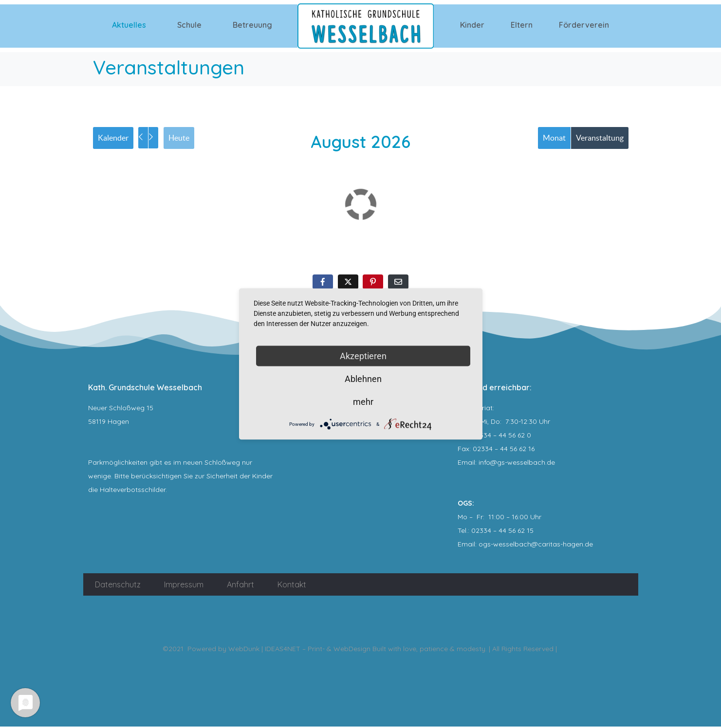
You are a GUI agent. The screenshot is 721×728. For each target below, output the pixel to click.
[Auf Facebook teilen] (323, 283)
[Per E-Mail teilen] (398, 283)
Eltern (522, 25)
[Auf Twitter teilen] (348, 283)
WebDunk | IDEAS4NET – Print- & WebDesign (299, 650)
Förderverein (584, 25)
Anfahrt (240, 586)
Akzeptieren (363, 356)
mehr (363, 402)
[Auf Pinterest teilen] (373, 283)
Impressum (183, 586)
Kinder (472, 25)
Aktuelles (129, 25)
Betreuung (252, 25)
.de (588, 545)
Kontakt (291, 586)
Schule (189, 25)
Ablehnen (363, 379)
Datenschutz (118, 586)
